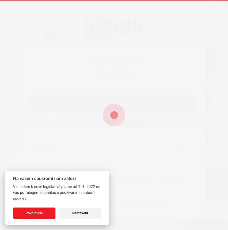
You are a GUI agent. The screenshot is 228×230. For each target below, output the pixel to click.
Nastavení (80, 213)
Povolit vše (34, 213)
